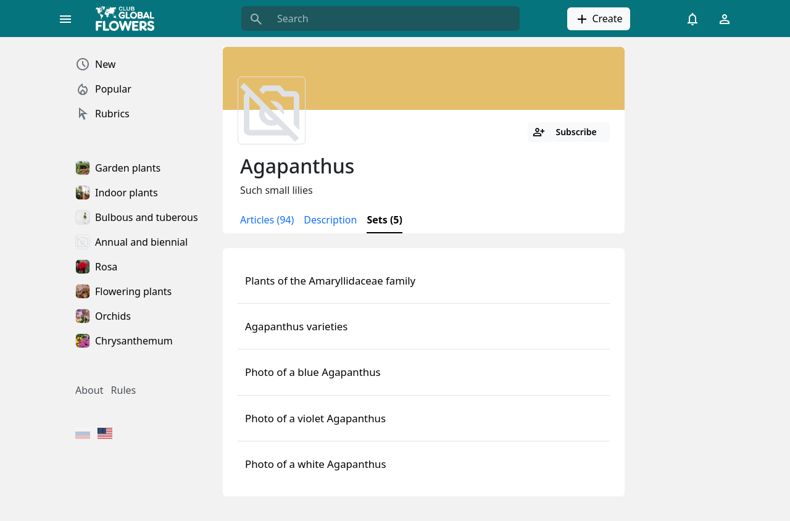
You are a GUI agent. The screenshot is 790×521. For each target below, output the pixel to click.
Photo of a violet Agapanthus (315, 418)
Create (598, 19)
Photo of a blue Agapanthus (313, 372)
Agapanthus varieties (296, 326)
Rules (123, 390)
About (89, 390)
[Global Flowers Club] (129, 18)
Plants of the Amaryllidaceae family (330, 280)
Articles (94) (267, 220)
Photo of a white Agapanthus (315, 464)
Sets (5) (384, 220)
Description (330, 220)
